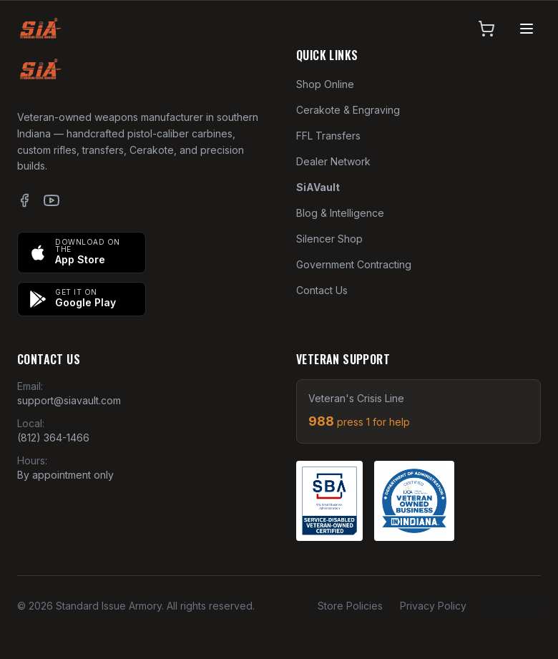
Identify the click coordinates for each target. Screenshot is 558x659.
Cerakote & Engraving (348, 110)
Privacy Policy (433, 606)
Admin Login (512, 606)
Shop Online (325, 84)
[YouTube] (51, 200)
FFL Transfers (328, 136)
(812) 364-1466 (53, 437)
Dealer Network (333, 161)
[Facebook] (24, 200)
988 (359, 421)
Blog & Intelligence (340, 213)
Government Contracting (353, 264)
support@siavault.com (69, 400)
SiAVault (318, 187)
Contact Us (322, 290)
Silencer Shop (329, 239)
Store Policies (350, 606)
